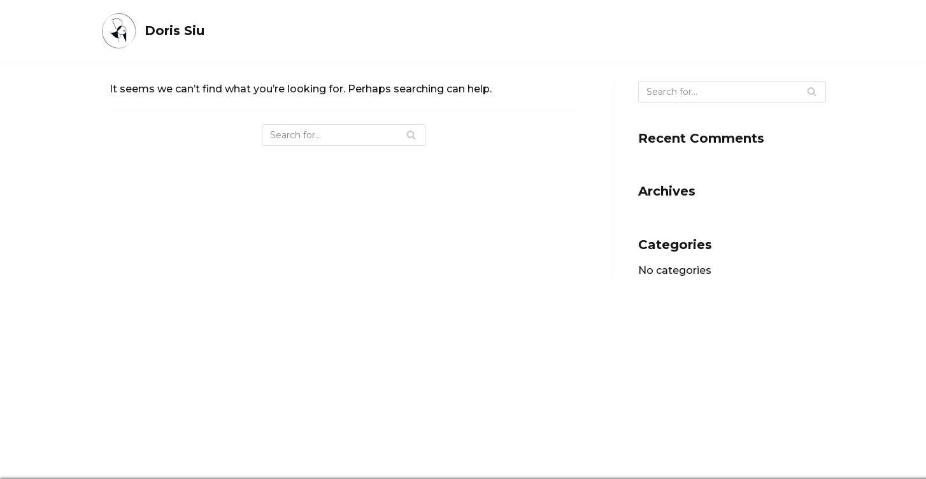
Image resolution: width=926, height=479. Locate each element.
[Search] (343, 135)
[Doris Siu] (152, 30)
